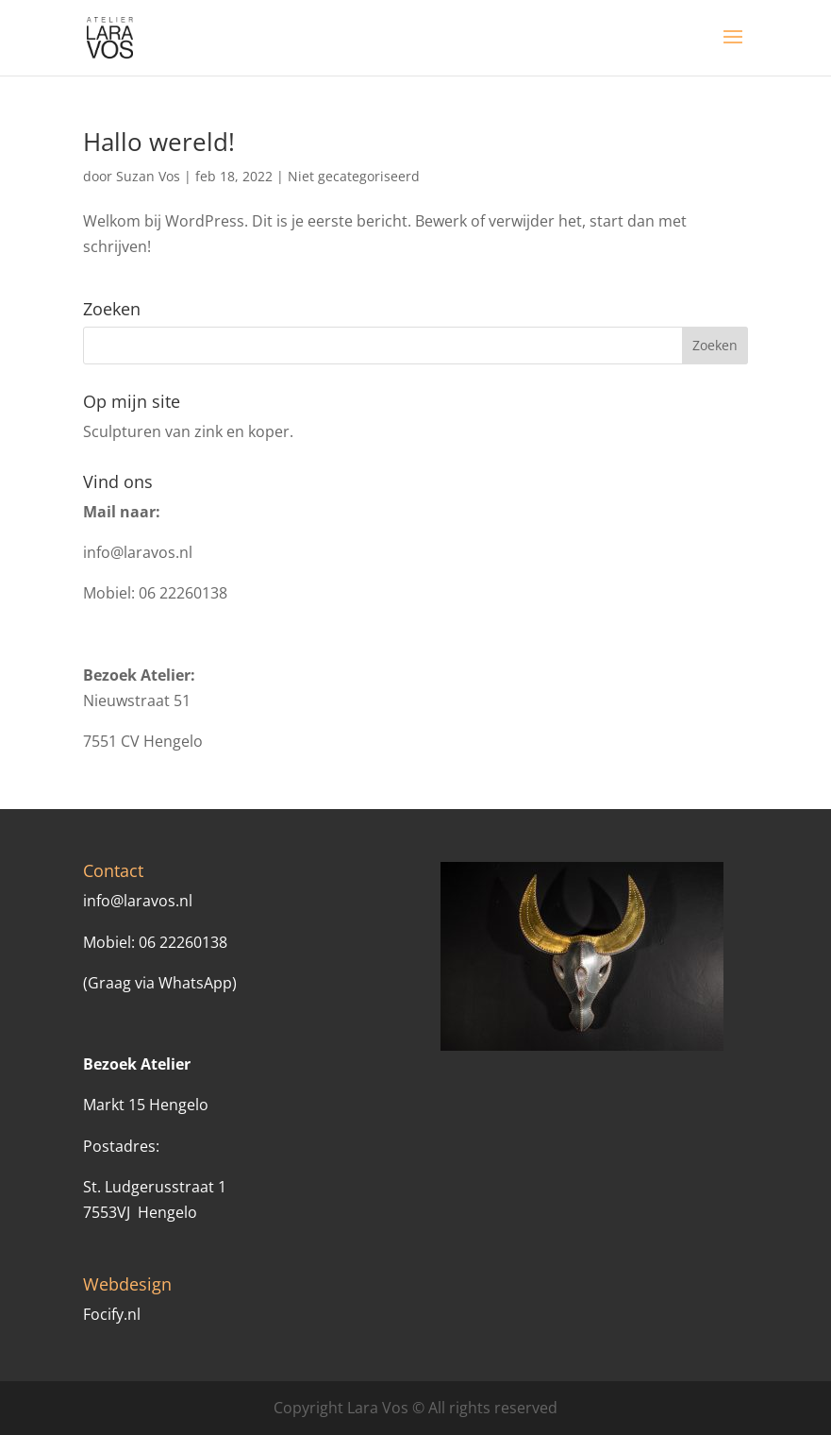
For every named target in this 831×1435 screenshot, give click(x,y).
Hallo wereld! (159, 142)
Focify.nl (112, 1314)
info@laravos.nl (137, 552)
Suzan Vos (148, 176)
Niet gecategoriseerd (354, 176)
